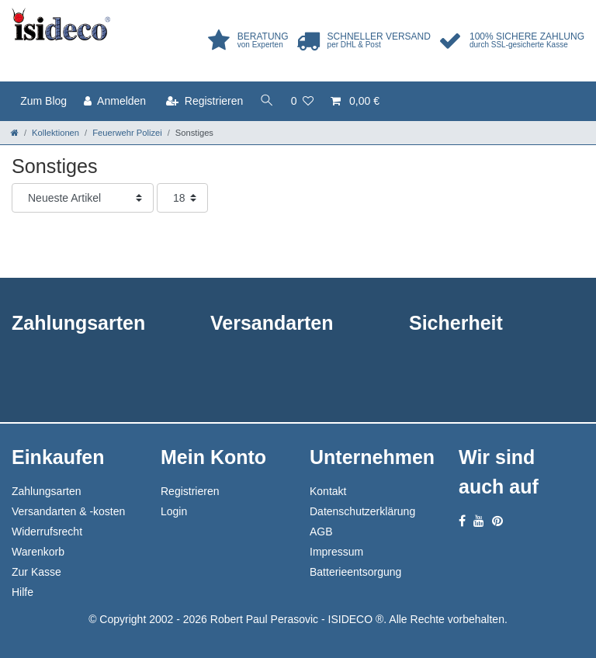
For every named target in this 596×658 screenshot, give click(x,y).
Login (174, 511)
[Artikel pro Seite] (182, 198)
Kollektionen (55, 132)
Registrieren (190, 491)
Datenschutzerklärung (362, 511)
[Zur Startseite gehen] (15, 132)
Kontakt (328, 491)
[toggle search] (266, 101)
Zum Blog (43, 101)
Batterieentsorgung (355, 572)
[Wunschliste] (302, 101)
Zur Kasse (36, 572)
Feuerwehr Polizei (127, 132)
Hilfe (22, 592)
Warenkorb (38, 551)
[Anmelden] (114, 101)
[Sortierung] (83, 198)
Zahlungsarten (46, 491)
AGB (321, 531)
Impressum (336, 551)
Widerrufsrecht (47, 531)
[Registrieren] (204, 101)
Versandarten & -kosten (68, 511)
